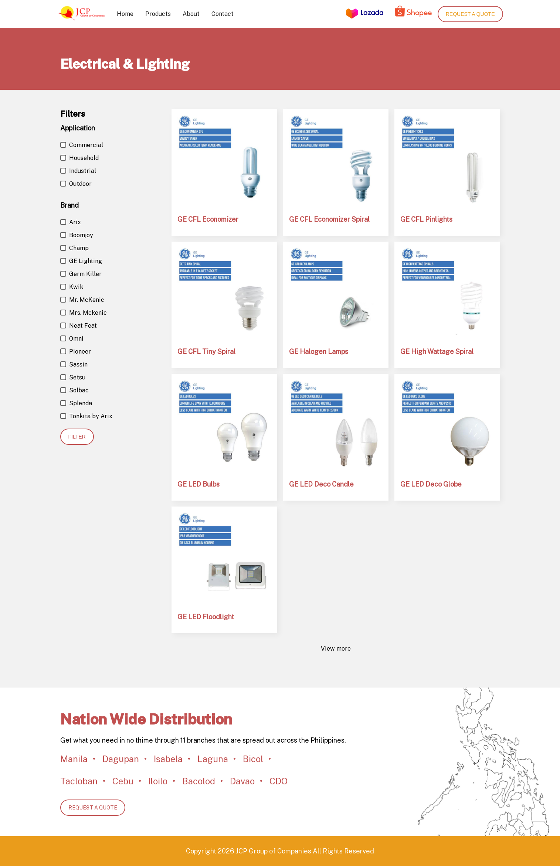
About (191, 13)
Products (158, 13)
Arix (70, 222)
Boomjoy (76, 235)
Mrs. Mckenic (83, 312)
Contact (222, 13)
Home (125, 13)
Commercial (81, 145)
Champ (74, 248)
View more (336, 648)
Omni (72, 338)
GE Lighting (81, 261)
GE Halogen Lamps (318, 351)
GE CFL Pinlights (426, 219)
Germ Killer (81, 273)
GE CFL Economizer (207, 219)
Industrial (78, 170)
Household (79, 157)
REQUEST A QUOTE (92, 808)
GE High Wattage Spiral (437, 351)
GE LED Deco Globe (431, 484)
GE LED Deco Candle (321, 484)
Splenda (76, 403)
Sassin (74, 364)
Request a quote (470, 14)
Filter (77, 437)
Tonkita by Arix (86, 416)
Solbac (74, 390)
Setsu (72, 377)
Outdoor (76, 183)
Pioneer (75, 351)
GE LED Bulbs (198, 484)
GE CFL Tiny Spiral (206, 351)
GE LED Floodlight (205, 617)
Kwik (71, 286)
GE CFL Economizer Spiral (329, 219)
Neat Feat (78, 325)
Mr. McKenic (82, 299)
